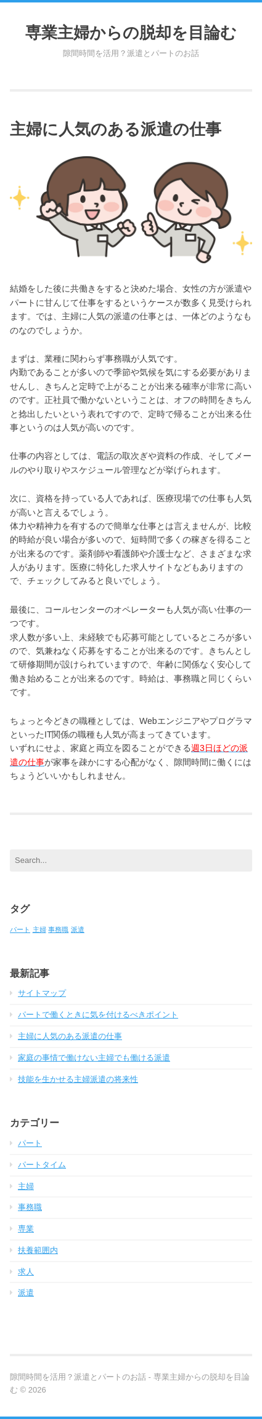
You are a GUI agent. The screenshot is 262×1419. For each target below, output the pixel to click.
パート (30, 1143)
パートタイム (42, 1164)
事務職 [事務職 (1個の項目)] (58, 929)
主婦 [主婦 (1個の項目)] (39, 929)
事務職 (30, 1207)
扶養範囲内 (38, 1250)
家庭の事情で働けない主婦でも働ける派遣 (94, 1057)
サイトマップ (42, 993)
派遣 (26, 1292)
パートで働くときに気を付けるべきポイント (98, 1014)
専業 (26, 1228)
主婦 (26, 1186)
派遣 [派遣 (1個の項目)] (77, 929)
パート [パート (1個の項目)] (20, 929)
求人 (26, 1271)
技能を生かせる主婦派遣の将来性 (78, 1079)
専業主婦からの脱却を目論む (131, 32)
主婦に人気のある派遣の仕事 (70, 1036)
